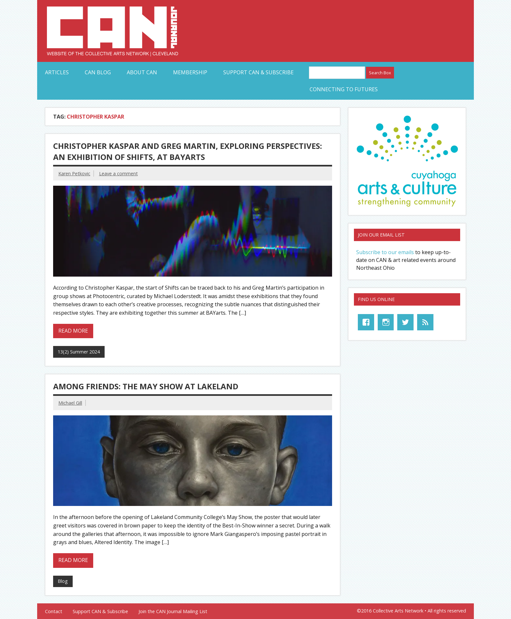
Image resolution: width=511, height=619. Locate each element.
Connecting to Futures (344, 89)
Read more (73, 330)
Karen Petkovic (74, 173)
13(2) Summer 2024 (79, 352)
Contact (53, 611)
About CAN (142, 72)
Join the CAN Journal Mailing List (173, 611)
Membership (190, 72)
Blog (63, 581)
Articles (57, 72)
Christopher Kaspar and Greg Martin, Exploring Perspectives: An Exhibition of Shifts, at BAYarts (187, 151)
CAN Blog (98, 72)
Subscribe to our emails (385, 252)
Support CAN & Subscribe (258, 72)
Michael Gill (70, 403)
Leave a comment (118, 173)
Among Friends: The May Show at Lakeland (145, 386)
